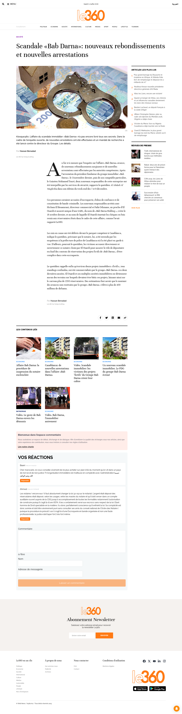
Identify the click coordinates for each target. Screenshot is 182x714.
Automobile (20, 683)
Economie (54, 27)
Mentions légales (108, 666)
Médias (97, 27)
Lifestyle (124, 27)
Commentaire (25, 528)
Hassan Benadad (28, 151)
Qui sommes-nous (51, 666)
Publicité (48, 669)
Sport (106, 27)
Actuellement (20, 27)
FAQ (75, 666)
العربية (175, 4)
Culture (88, 27)
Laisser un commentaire (72, 583)
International (76, 27)
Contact (76, 669)
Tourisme (135, 27)
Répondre (25, 480)
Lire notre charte (26, 447)
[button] (177, 709)
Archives (48, 672)
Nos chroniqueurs (22, 692)
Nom (20, 559)
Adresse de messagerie (30, 569)
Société (64, 27)
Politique (43, 27)
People (114, 27)
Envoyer (104, 635)
